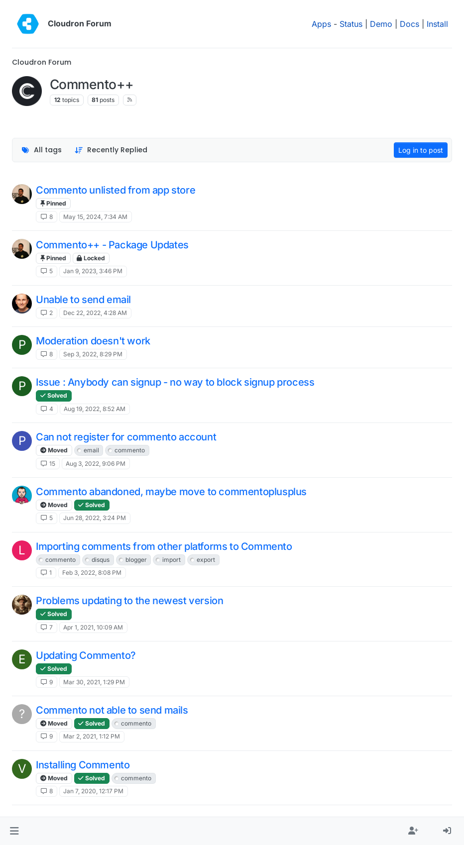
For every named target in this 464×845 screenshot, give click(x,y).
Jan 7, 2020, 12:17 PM (93, 791)
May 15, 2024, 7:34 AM (95, 216)
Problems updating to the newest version (129, 601)
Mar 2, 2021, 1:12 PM (91, 736)
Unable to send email (83, 300)
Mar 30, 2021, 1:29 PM (94, 682)
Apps (321, 24)
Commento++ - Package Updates (112, 245)
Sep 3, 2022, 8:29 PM (92, 354)
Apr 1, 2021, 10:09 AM (93, 627)
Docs (409, 24)
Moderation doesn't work (93, 341)
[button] (14, 831)
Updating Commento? (86, 655)
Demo (381, 24)
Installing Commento (82, 765)
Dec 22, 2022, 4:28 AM (95, 313)
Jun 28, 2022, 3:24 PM (94, 518)
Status (351, 24)
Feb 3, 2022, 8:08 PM (91, 572)
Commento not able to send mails (112, 710)
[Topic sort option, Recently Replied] (111, 150)
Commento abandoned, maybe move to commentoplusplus (171, 492)
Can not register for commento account (126, 437)
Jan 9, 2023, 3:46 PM (92, 271)
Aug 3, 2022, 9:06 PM (95, 463)
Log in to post (420, 150)
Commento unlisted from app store (115, 190)
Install (437, 24)
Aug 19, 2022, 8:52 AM (94, 409)
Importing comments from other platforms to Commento (164, 546)
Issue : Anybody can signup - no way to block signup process (175, 382)
